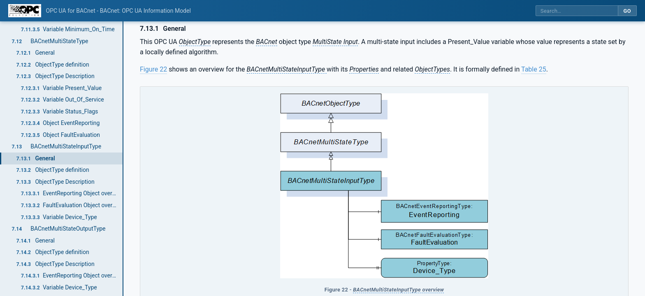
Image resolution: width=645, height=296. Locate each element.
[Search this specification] (577, 10)
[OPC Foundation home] (24, 10)
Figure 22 (153, 69)
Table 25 (533, 69)
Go (627, 11)
